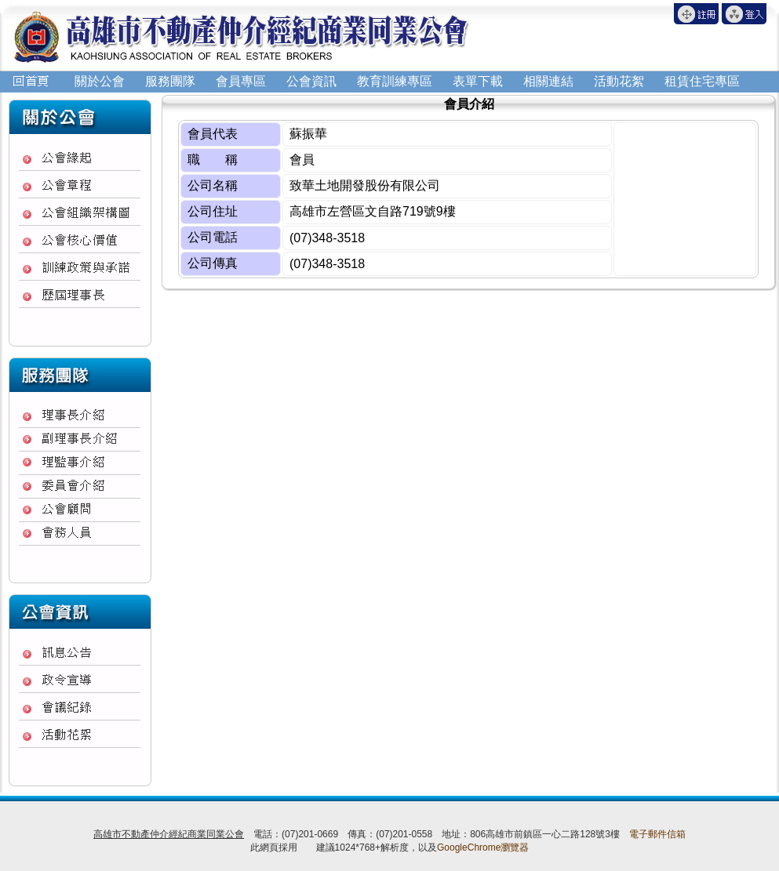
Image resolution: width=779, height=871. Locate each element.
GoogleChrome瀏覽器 (483, 847)
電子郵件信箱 (657, 834)
